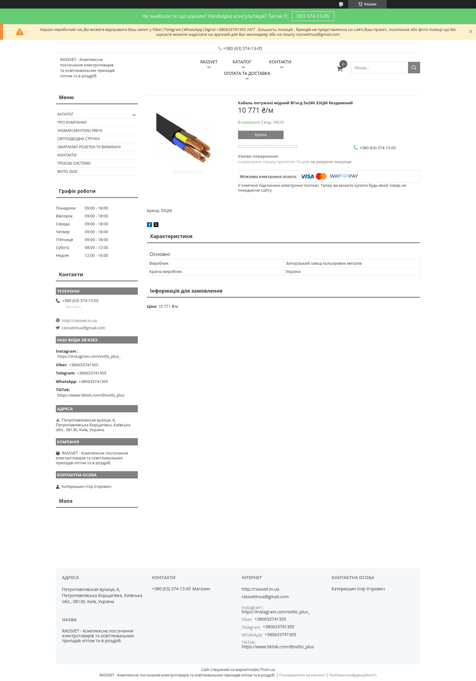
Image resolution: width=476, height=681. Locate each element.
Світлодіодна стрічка (78, 138)
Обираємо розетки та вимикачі (89, 146)
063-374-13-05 (313, 16)
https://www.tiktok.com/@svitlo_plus (90, 395)
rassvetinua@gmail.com (83, 327)
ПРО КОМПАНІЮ (72, 122)
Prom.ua (267, 669)
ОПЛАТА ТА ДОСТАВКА (247, 73)
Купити (261, 135)
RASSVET (209, 62)
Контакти (66, 155)
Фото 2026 (67, 171)
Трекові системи (73, 163)
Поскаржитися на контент (302, 675)
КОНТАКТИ (280, 62)
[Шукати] (414, 67)
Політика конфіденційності (352, 675)
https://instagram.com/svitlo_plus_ (89, 356)
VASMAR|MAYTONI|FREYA (79, 130)
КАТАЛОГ (242, 62)
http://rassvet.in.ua (79, 320)
